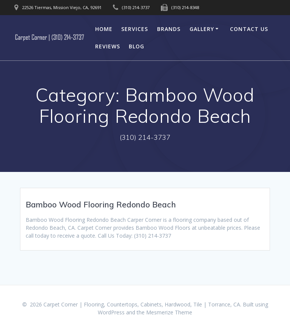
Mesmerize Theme (169, 312)
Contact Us (249, 28)
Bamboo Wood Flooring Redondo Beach (101, 204)
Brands (168, 28)
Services (134, 28)
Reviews (107, 46)
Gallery (202, 28)
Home (104, 28)
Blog (136, 46)
